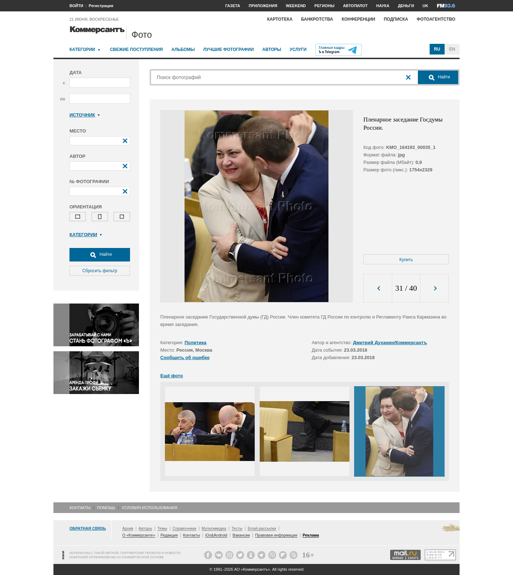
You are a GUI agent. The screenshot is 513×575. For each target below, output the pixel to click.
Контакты (79, 508)
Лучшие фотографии (228, 49)
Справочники (184, 528)
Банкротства (317, 19)
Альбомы (183, 49)
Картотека (280, 19)
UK (425, 6)
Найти (100, 254)
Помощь (106, 508)
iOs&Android (216, 535)
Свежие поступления (136, 49)
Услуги (298, 49)
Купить (406, 259)
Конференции (358, 19)
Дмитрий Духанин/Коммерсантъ (390, 342)
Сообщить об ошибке (184, 357)
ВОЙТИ (76, 6)
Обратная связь (87, 528)
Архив (127, 528)
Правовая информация (276, 535)
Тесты (237, 528)
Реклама (310, 535)
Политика (195, 342)
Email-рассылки (262, 528)
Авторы (271, 49)
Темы (162, 528)
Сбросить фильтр (99, 270)
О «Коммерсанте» (138, 535)
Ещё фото (171, 375)
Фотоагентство (435, 19)
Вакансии (241, 535)
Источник (84, 115)
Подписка (396, 19)
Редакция (168, 535)
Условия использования (149, 508)
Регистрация (101, 6)
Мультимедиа (214, 528)
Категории (82, 49)
